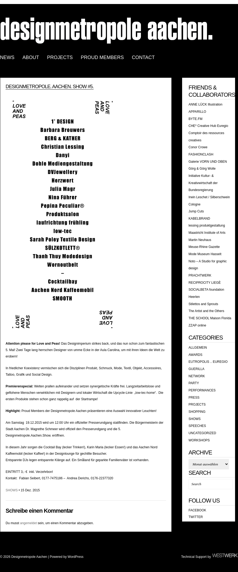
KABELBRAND (199, 218)
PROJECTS (60, 57)
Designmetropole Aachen (107, 30)
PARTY (194, 383)
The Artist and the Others (206, 311)
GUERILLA (196, 369)
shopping (197, 412)
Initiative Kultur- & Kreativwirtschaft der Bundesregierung (203, 183)
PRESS (194, 397)
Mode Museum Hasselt (205, 254)
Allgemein (198, 347)
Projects (197, 404)
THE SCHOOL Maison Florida (210, 318)
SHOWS (12, 490)
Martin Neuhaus (200, 240)
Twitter (196, 517)
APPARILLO (197, 112)
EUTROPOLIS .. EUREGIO (208, 362)
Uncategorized (202, 433)
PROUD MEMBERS (102, 57)
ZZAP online (197, 325)
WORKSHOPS (199, 440)
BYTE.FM (195, 119)
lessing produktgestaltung (207, 225)
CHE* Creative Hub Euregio (208, 126)
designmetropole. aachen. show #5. (50, 86)
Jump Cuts (196, 211)
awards (195, 355)
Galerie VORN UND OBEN (208, 162)
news (7, 57)
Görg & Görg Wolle (202, 168)
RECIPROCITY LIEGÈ (205, 283)
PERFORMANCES (202, 390)
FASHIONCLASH (201, 154)
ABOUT (30, 57)
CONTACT (143, 57)
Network (197, 376)
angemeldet (28, 523)
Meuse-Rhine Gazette (204, 247)
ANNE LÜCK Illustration (205, 104)
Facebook (197, 510)
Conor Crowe (198, 147)
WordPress (75, 557)
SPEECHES (197, 426)
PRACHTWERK (200, 275)
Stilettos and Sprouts (203, 304)
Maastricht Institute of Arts (207, 233)
